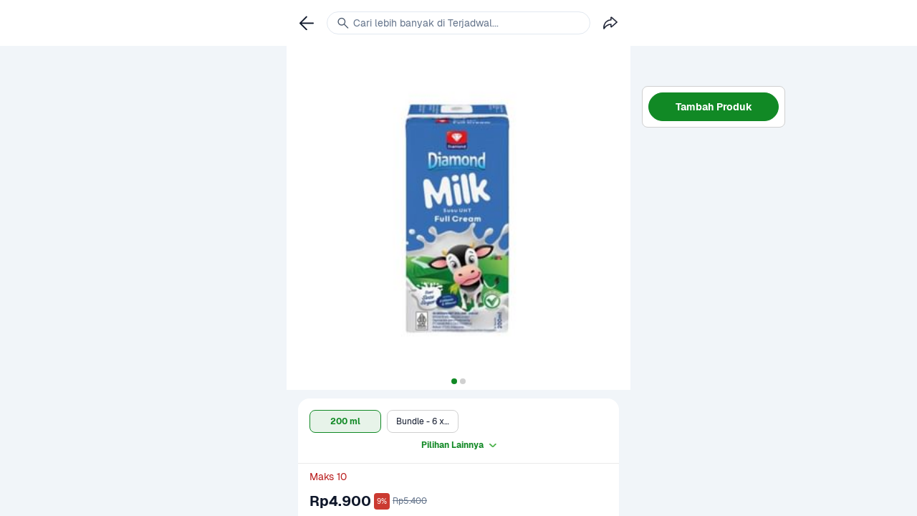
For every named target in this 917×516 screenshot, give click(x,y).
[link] (306, 23)
